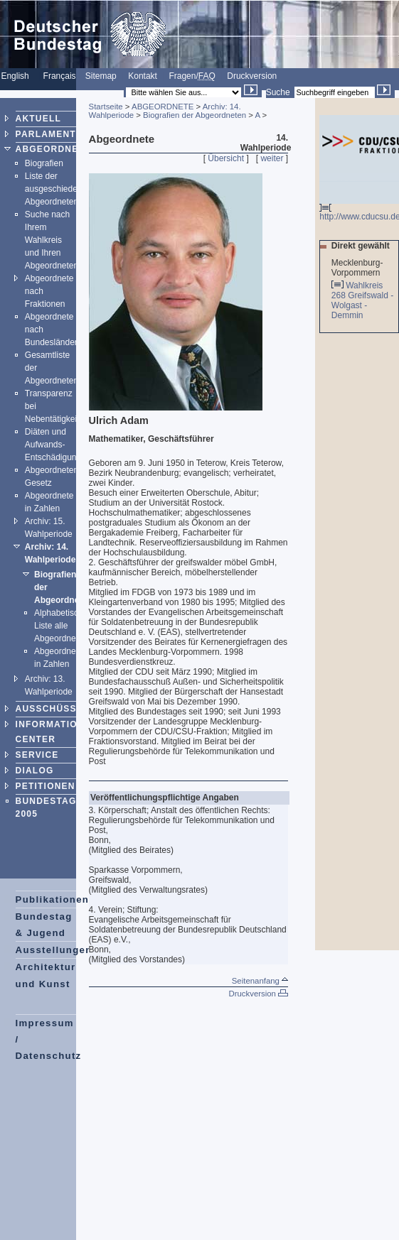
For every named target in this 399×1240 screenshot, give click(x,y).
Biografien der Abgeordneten (194, 115)
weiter (271, 158)
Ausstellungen (54, 950)
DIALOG (35, 771)
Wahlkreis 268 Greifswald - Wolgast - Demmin (362, 300)
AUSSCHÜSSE (49, 709)
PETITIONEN (45, 786)
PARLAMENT (46, 134)
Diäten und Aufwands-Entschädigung (53, 444)
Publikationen (53, 899)
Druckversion (252, 76)
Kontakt (142, 76)
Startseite (106, 106)
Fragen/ (192, 76)
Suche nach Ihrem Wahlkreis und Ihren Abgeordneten (51, 240)
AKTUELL (38, 119)
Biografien (44, 163)
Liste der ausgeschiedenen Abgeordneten (58, 189)
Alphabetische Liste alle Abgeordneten (60, 625)
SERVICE (37, 755)
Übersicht (226, 158)
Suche (278, 92)
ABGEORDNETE (54, 149)
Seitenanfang (260, 981)
